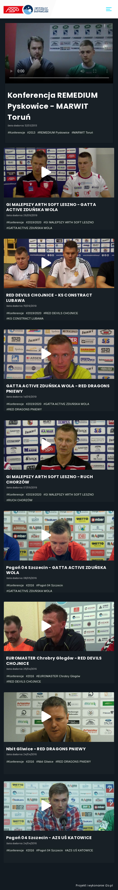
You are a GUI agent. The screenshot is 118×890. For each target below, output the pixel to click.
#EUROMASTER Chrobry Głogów (58, 676)
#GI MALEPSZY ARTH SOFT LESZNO (69, 222)
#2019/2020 (33, 222)
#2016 (30, 585)
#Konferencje (16, 132)
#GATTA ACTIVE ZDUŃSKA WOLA (29, 227)
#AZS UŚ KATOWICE (79, 850)
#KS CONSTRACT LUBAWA (25, 318)
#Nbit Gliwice (44, 761)
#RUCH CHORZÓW (20, 500)
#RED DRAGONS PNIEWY (24, 409)
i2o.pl (109, 885)
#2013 (31, 132)
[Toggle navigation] (109, 9)
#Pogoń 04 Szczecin (49, 585)
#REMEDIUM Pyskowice (54, 132)
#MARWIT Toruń (82, 132)
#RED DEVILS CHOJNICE (61, 313)
